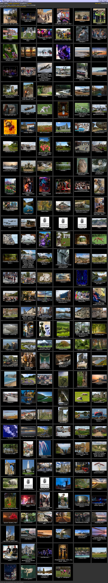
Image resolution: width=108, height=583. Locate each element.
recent (29, 3)
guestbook (16, 3)
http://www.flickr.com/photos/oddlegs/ (16, 6)
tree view (97, 3)
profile (10, 3)
